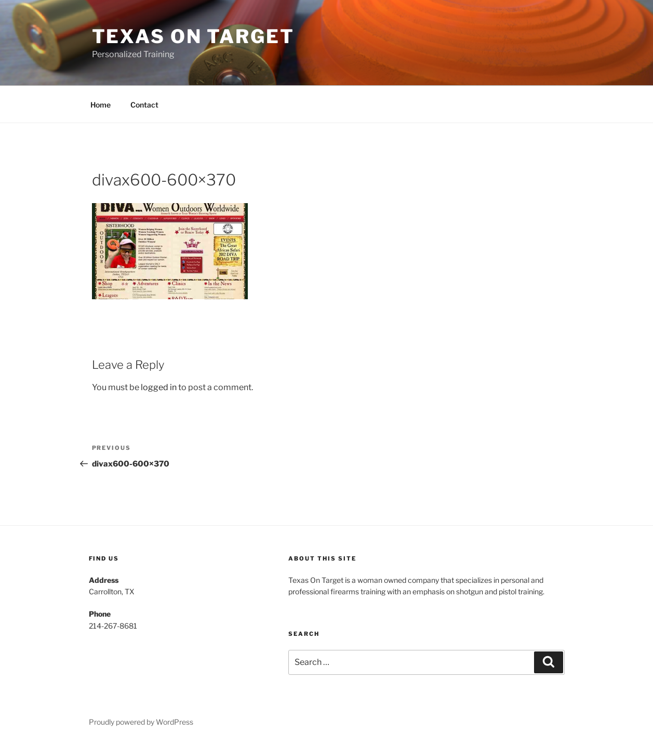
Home (100, 104)
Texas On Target (193, 36)
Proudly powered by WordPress (141, 721)
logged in (159, 387)
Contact (144, 104)
